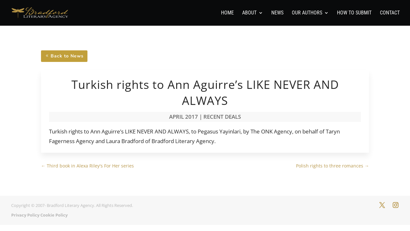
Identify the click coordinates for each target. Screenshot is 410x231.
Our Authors (307, 13)
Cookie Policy (54, 215)
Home (227, 13)
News (277, 13)
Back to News (67, 56)
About (249, 13)
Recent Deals (222, 116)
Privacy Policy (25, 215)
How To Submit (354, 13)
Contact (390, 13)
